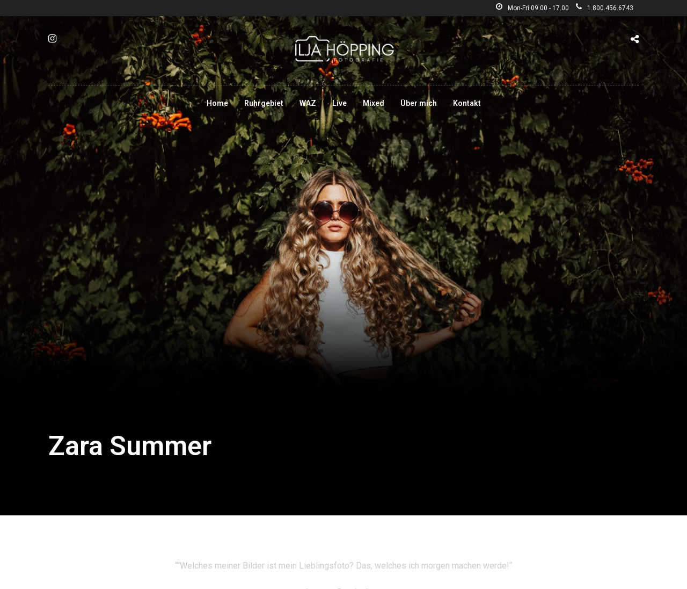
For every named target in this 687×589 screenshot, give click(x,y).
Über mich (418, 103)
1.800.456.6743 (604, 8)
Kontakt (467, 103)
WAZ (307, 103)
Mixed (373, 103)
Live (339, 103)
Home (217, 103)
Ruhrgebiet (263, 103)
